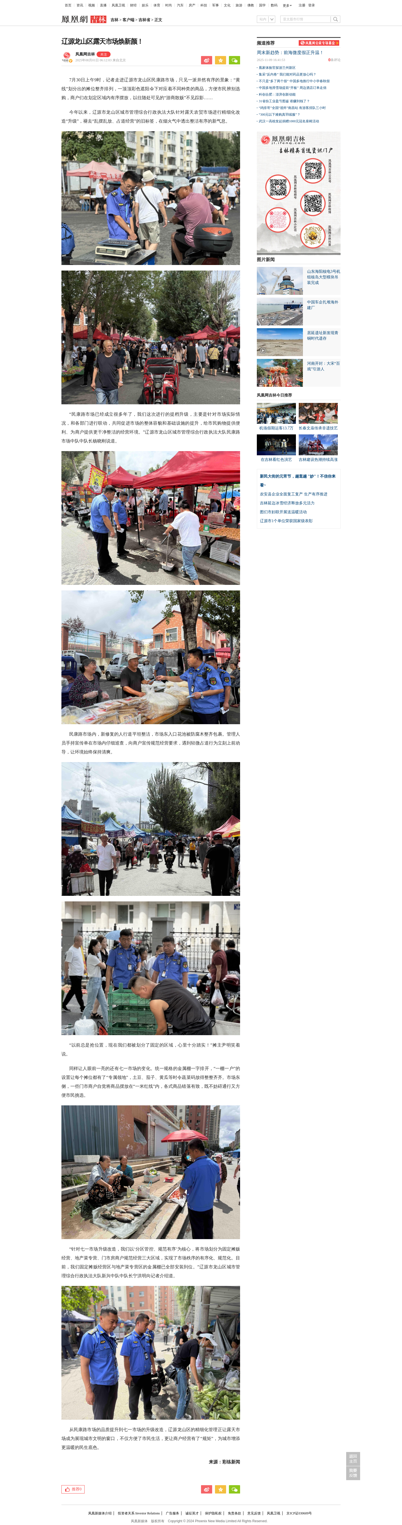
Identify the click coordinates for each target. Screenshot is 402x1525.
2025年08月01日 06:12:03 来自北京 (100, 60)
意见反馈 (254, 1513)
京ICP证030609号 (299, 1513)
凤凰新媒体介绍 (100, 1513)
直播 (103, 5)
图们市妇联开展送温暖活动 (283, 512)
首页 (68, 5)
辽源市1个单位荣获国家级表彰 (286, 521)
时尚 (168, 5)
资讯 (79, 5)
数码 (274, 5)
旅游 (239, 5)
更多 (286, 6)
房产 (192, 5)
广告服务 (172, 1513)
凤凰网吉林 (85, 54)
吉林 (114, 20)
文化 (227, 5)
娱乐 (145, 5)
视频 (91, 5)
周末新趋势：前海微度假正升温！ (290, 52)
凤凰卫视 (118, 5)
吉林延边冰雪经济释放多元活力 (287, 503)
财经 (133, 5)
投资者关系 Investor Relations (139, 1513)
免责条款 (234, 1513)
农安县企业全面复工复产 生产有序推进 (293, 494)
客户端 (128, 20)
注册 (302, 5)
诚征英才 (192, 1513)
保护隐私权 (213, 1513)
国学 (262, 5)
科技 (203, 5)
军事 (215, 5)
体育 (157, 5)
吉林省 (144, 20)
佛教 (250, 5)
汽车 (180, 5)
